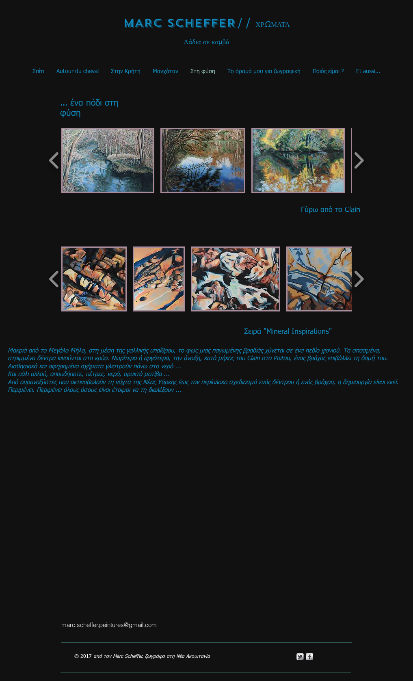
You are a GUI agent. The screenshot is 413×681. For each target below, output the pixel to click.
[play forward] (359, 160)
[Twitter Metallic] (300, 656)
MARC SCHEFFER (179, 22)
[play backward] (54, 160)
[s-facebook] (309, 656)
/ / (244, 23)
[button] (107, 160)
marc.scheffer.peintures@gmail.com (109, 625)
